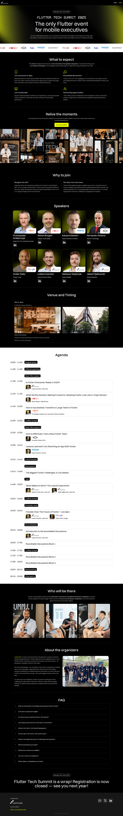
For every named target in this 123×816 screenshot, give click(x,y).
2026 (115, 2)
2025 (120, 2)
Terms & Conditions (58, 813)
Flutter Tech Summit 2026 (18, 809)
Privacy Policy (66, 813)
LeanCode (17, 657)
